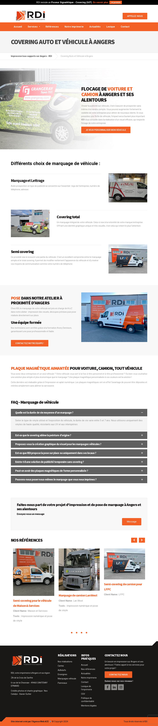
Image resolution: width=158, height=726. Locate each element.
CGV (83, 694)
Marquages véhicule (67, 678)
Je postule (115, 2)
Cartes (61, 666)
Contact (125, 26)
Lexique (110, 26)
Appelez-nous (135, 16)
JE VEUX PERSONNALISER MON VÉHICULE (106, 130)
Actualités (95, 26)
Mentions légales (89, 705)
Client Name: (20, 611)
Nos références (88, 669)
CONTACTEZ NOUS (118, 675)
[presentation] (134, 540)
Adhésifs (62, 670)
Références (52, 26)
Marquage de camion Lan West (78, 595)
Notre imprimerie (74, 26)
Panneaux (62, 683)
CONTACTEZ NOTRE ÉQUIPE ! (29, 343)
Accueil (18, 26)
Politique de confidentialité (87, 699)
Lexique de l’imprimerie (86, 688)
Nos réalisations (65, 661)
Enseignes (62, 674)
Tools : (16, 616)
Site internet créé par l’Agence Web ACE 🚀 (31, 721)
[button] (79, 412)
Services (33, 26)
